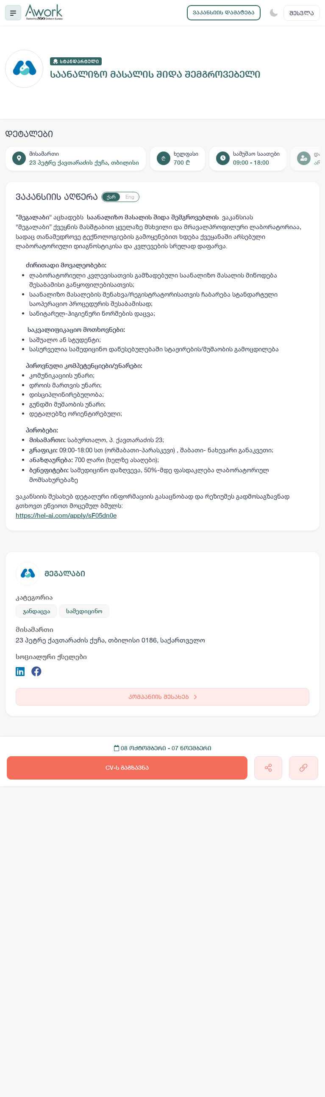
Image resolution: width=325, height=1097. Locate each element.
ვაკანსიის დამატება (224, 12)
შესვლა (301, 13)
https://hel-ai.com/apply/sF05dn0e (66, 515)
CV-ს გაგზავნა (127, 767)
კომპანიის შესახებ (162, 696)
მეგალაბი (64, 573)
